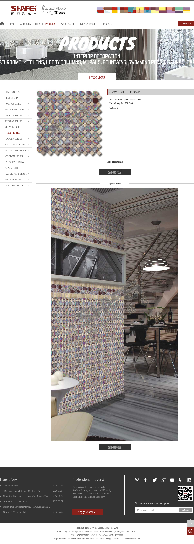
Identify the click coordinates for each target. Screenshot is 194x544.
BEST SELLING (12, 98)
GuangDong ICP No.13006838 (111, 535)
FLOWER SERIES (13, 139)
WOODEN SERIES (14, 156)
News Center (87, 23)
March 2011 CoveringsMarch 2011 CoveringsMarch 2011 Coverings (27, 507)
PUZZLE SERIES (13, 168)
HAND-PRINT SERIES (16, 144)
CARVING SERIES (14, 185)
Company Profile (30, 23)
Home (10, 23)
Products (50, 23)
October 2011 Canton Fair (15, 512)
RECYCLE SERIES (14, 127)
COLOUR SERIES (13, 115)
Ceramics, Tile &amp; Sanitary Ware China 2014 (25, 496)
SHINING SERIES (13, 121)
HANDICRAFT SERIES (16, 174)
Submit (185, 510)
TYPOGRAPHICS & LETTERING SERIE (16, 162)
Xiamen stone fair (11, 485)
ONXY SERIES (12, 133)
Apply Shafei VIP (87, 512)
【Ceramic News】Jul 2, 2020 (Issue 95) (22, 491)
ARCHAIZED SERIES (15, 150)
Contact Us (107, 23)
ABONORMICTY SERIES (16, 109)
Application (68, 23)
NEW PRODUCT (13, 92)
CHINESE (186, 24)
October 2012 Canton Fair (15, 501)
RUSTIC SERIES (13, 104)
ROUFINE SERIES (14, 179)
